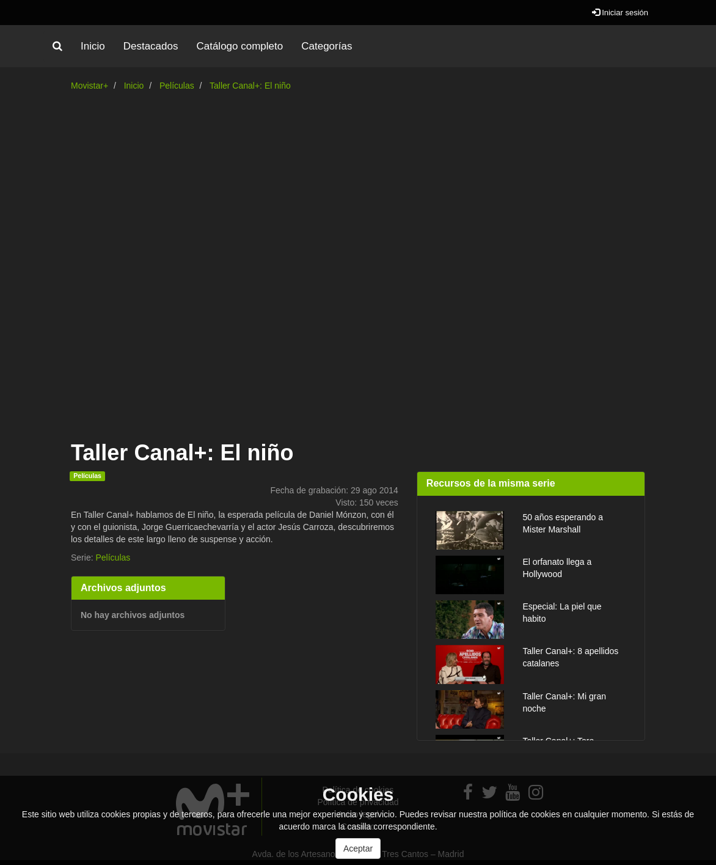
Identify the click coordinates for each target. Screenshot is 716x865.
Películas (176, 85)
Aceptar (358, 848)
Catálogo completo (239, 46)
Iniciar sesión (620, 12)
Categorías (326, 46)
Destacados (150, 46)
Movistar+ (89, 85)
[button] (57, 46)
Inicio (93, 46)
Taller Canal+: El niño (250, 85)
